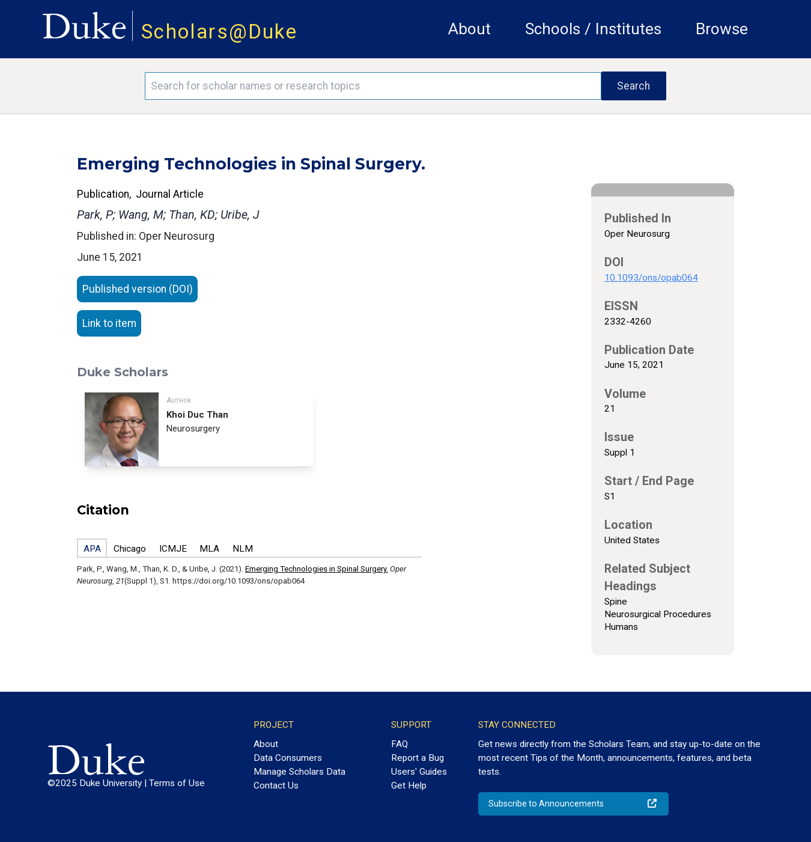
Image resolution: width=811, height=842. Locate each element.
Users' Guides (419, 771)
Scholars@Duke (219, 31)
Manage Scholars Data (299, 771)
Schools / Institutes (593, 29)
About (469, 29)
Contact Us (276, 785)
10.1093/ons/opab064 (651, 277)
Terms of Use (177, 783)
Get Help (409, 785)
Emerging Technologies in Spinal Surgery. (316, 568)
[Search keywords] (373, 86)
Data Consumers (288, 757)
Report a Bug (417, 757)
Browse (722, 29)
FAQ (399, 744)
